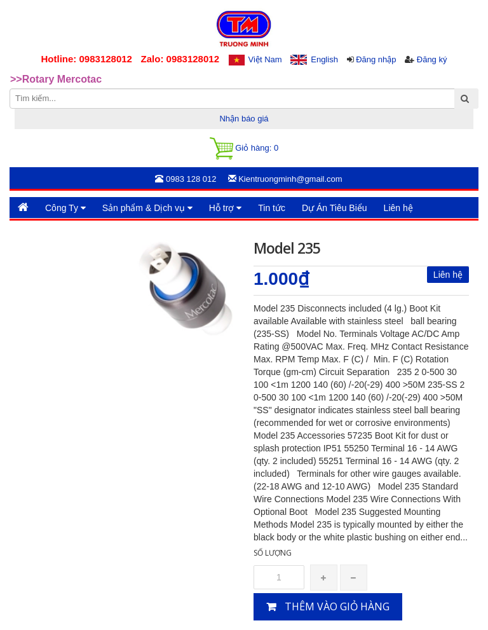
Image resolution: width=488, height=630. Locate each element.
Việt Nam (265, 59)
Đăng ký (432, 59)
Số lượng (273, 552)
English (324, 59)
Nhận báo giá (243, 118)
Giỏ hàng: (244, 148)
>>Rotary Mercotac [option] (56, 79)
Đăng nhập (376, 59)
